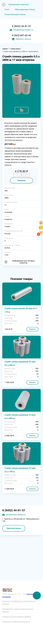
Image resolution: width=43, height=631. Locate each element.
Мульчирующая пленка (25, 9)
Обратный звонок (14, 528)
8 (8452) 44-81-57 (21, 26)
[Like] (41, 224)
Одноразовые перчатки (18, 4)
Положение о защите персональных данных (17, 610)
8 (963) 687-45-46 (21, 35)
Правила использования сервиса (16, 617)
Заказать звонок (23, 39)
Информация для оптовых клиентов (23, 262)
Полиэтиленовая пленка (15, 14)
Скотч (7, 9)
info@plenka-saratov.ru (23, 30)
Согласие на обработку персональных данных (18, 602)
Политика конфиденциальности (16, 622)
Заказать (21, 180)
